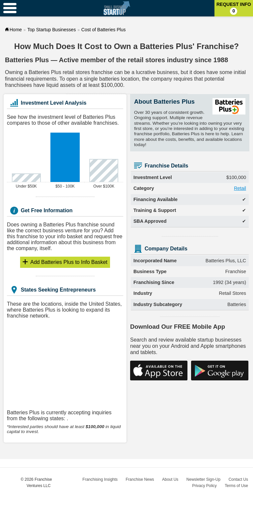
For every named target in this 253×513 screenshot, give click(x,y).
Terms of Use (236, 485)
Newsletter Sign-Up (203, 479)
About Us (170, 479)
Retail (240, 188)
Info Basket (68, 262)
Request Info (233, 8)
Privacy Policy (204, 485)
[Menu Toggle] (9, 8)
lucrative (146, 72)
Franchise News (140, 479)
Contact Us (238, 479)
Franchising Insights (100, 479)
